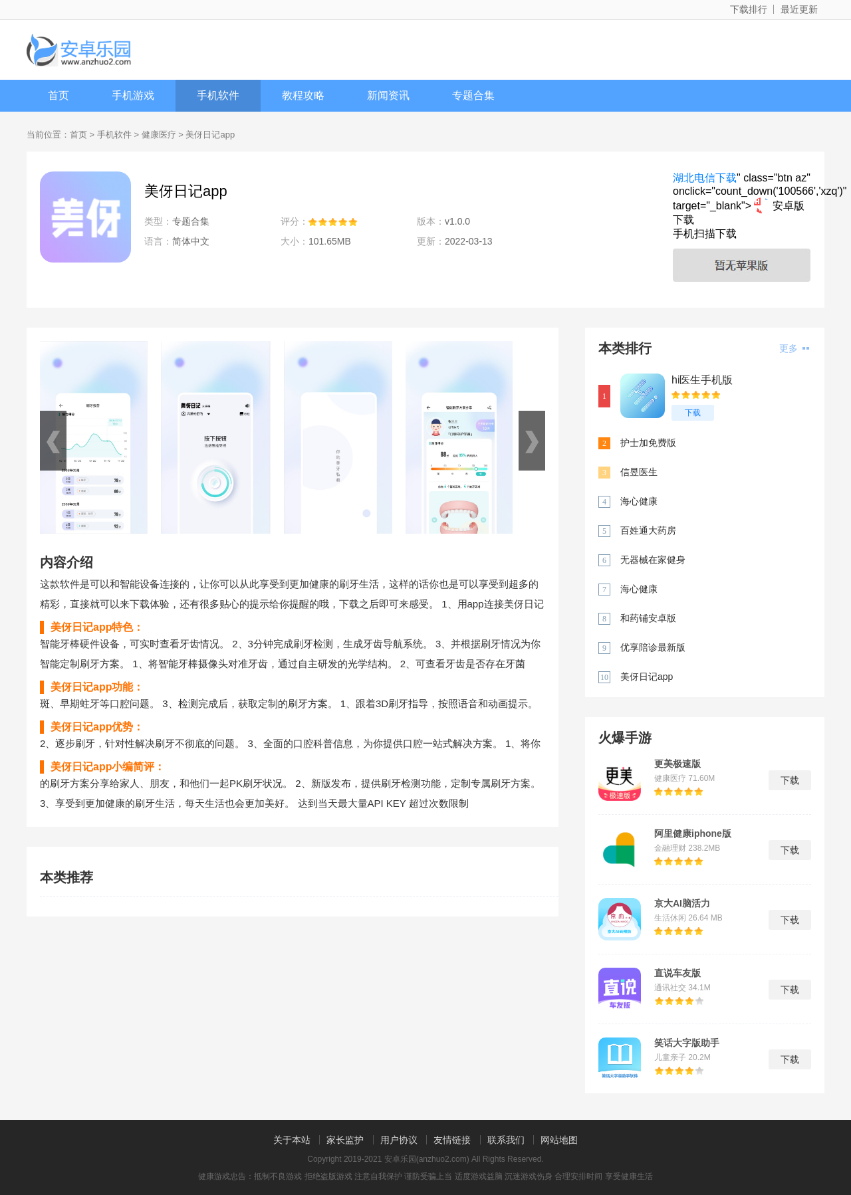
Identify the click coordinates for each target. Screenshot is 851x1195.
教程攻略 (303, 95)
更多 (794, 348)
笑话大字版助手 (686, 1042)
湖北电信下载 (705, 177)
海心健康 (639, 501)
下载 (693, 412)
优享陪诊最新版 (652, 647)
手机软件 (218, 95)
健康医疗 (159, 135)
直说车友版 (677, 973)
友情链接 (452, 1139)
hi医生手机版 (702, 379)
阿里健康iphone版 (692, 833)
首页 (58, 95)
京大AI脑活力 (682, 903)
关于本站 (291, 1139)
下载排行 (748, 9)
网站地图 (559, 1139)
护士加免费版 (648, 442)
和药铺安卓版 (648, 618)
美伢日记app (646, 676)
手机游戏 (133, 95)
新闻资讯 (388, 95)
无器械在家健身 (652, 559)
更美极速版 (677, 763)
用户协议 (399, 1139)
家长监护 (345, 1139)
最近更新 (799, 9)
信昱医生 (639, 472)
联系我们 (506, 1139)
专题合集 (473, 95)
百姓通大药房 (648, 530)
